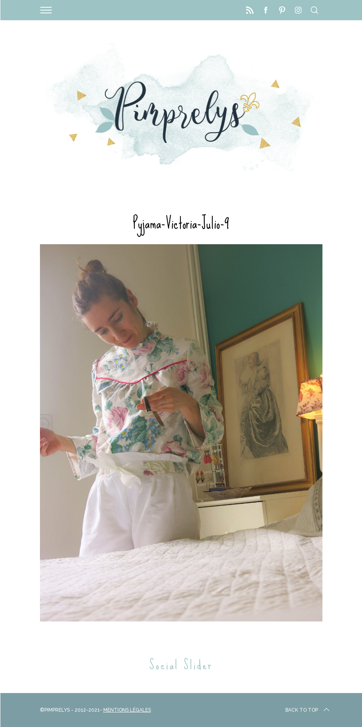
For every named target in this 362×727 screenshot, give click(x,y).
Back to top (308, 710)
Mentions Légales (127, 710)
